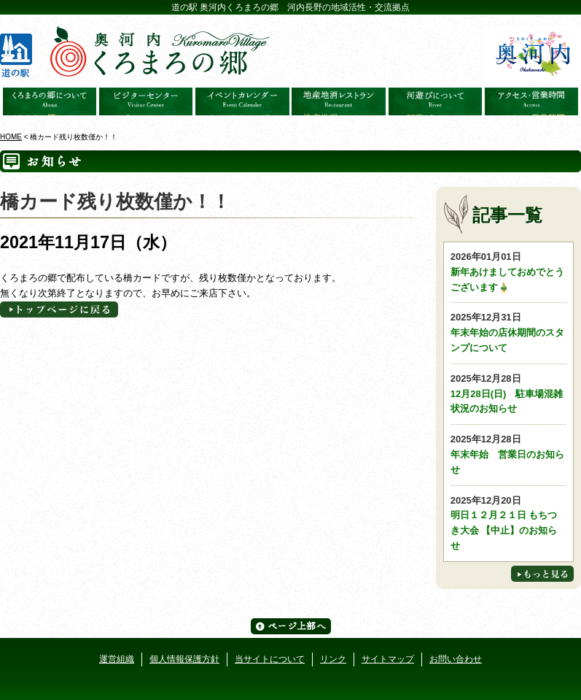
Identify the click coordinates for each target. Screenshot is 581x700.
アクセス (531, 101)
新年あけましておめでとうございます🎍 (508, 271)
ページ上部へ (291, 626)
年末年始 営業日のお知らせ (508, 453)
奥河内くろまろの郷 (49, 101)
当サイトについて (270, 659)
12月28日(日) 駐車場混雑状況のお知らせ (508, 393)
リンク (333, 659)
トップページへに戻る (59, 309)
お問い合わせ (455, 659)
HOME (11, 137)
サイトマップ (388, 659)
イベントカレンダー (242, 101)
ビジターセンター (145, 101)
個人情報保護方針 (184, 659)
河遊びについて (435, 101)
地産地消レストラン (338, 101)
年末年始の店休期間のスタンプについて (508, 331)
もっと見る (542, 574)
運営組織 (116, 659)
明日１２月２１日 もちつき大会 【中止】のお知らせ (508, 522)
